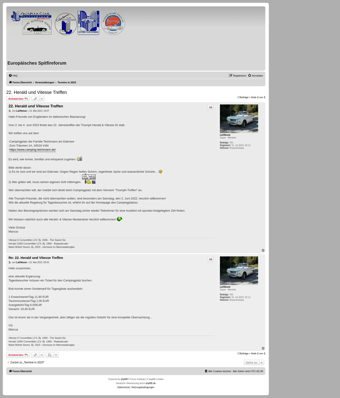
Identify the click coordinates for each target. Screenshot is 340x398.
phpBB (124, 379)
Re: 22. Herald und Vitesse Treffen (36, 258)
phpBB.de (151, 383)
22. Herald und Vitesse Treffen (36, 92)
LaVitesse (225, 135)
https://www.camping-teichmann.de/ (32, 149)
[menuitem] (13, 75)
